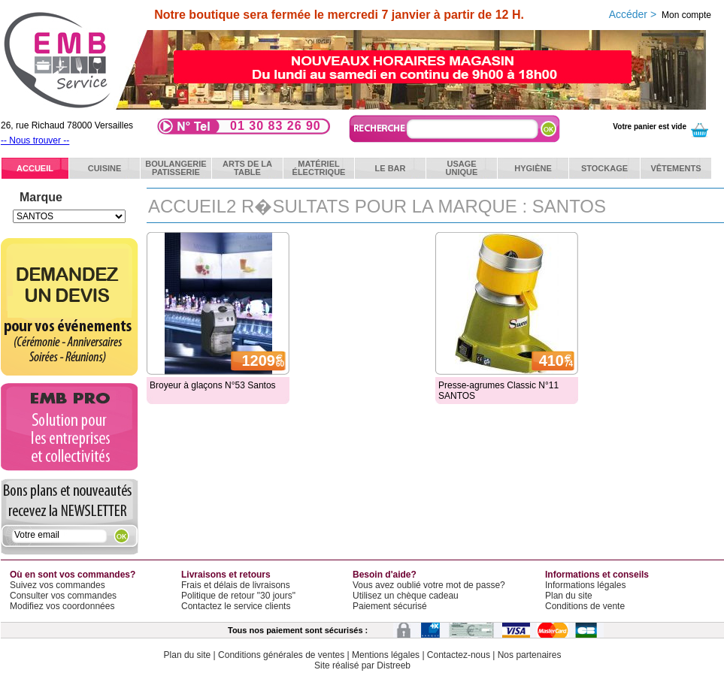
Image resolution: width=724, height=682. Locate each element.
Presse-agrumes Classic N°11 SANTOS (498, 390)
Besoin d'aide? (385, 574)
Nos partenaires (530, 655)
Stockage (604, 168)
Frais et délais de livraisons (235, 585)
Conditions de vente (585, 606)
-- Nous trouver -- (35, 140)
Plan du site (568, 595)
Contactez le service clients (235, 606)
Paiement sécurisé (390, 606)
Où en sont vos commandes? (72, 574)
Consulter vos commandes (63, 595)
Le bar (390, 168)
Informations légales (585, 585)
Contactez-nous (458, 655)
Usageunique (462, 168)
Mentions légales (386, 655)
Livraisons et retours (226, 574)
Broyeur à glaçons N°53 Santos (213, 385)
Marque (41, 197)
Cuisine (105, 168)
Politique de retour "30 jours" (238, 595)
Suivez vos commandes (57, 585)
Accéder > (660, 14)
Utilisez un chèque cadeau (406, 595)
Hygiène (533, 168)
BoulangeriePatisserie (175, 168)
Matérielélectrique (319, 168)
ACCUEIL (35, 168)
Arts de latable (247, 168)
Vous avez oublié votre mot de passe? (429, 585)
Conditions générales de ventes (281, 655)
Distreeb (393, 665)
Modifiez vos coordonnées (62, 606)
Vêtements (675, 168)
